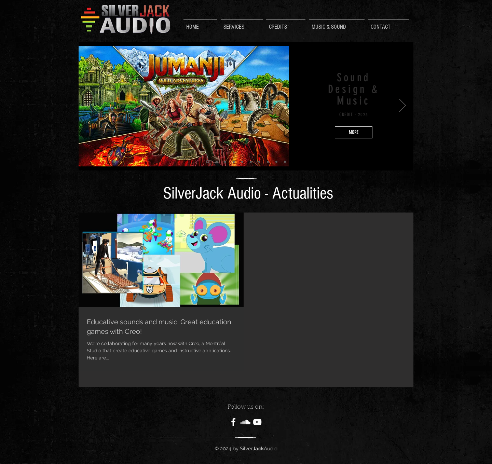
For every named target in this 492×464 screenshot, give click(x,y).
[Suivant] (402, 106)
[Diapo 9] (242, 162)
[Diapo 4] (259, 162)
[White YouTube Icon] (257, 422)
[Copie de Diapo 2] (217, 162)
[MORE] (353, 132)
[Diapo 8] (234, 162)
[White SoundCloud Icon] (245, 422)
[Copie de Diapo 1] (225, 162)
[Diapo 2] (207, 161)
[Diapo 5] (268, 162)
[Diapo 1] (285, 162)
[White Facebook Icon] (233, 422)
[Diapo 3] (251, 162)
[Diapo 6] (276, 162)
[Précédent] (89, 106)
